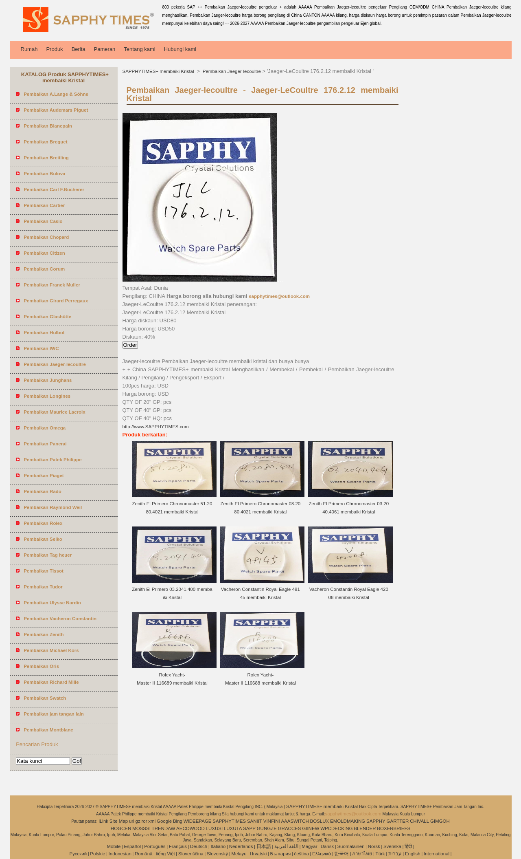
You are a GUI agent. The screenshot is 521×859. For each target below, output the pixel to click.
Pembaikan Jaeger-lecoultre (231, 71)
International (436, 853)
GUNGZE (267, 828)
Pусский (78, 853)
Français (178, 846)
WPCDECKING (336, 828)
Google (164, 821)
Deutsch (198, 846)
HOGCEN (121, 828)
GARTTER (398, 821)
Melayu (238, 853)
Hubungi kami (180, 49)
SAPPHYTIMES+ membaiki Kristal (159, 71)
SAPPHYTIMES (229, 821)
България (280, 853)
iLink (103, 821)
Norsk (374, 846)
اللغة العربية (286, 846)
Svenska (392, 846)
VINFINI (271, 821)
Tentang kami (139, 49)
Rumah (29, 49)
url (131, 821)
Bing (177, 821)
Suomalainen (350, 846)
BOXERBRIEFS (393, 828)
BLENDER (365, 828)
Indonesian (120, 853)
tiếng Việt (165, 853)
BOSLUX (319, 821)
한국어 (341, 853)
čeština (301, 853)
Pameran (105, 49)
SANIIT (254, 821)
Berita (78, 49)
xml (151, 821)
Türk (380, 853)
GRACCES (289, 828)
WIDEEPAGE (198, 821)
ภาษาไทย (362, 853)
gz (138, 821)
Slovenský (217, 853)
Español (132, 846)
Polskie (97, 853)
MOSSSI (141, 828)
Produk (54, 49)
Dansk (327, 846)
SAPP (249, 828)
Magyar (309, 846)
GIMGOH (440, 821)
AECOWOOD (190, 828)
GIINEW (310, 828)
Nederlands (241, 846)
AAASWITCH (295, 821)
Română (143, 853)
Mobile (113, 846)
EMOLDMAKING (347, 821)
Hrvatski (258, 853)
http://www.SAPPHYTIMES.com (156, 426)
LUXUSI (214, 828)
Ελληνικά (321, 853)
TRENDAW (163, 828)
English (412, 853)
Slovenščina (191, 853)
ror (144, 821)
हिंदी (408, 846)
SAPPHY (375, 821)
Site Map (118, 821)
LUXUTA (233, 828)
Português (154, 846)
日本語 (263, 846)
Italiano (217, 846)
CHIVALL (419, 821)
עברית (395, 853)
